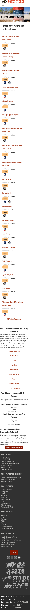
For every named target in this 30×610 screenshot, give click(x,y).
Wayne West (6, 288)
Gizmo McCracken (8, 220)
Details (5, 45)
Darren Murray (7, 207)
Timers (14, 379)
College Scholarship (7, 469)
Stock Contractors (14, 351)
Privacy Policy (6, 597)
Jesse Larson (6, 149)
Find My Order (5, 458)
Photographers (14, 384)
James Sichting (7, 57)
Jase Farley (6, 234)
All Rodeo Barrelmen (14, 319)
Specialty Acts (14, 374)
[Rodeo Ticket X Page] (15, 557)
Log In (14, 552)
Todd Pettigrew (7, 261)
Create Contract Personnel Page (11, 478)
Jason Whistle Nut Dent (10, 87)
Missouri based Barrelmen (12, 162)
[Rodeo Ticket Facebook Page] (12, 557)
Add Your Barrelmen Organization (14, 447)
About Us (4, 515)
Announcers (14, 370)
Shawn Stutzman (7, 101)
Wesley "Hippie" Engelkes (10, 115)
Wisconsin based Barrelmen (12, 302)
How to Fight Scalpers (8, 543)
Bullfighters (14, 356)
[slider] (5, 43)
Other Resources (14, 388)
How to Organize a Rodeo (9, 537)
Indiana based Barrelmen (11, 53)
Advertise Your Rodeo (8, 545)
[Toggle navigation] (3, 5)
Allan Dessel (6, 74)
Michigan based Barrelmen (12, 128)
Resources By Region (7, 507)
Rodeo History (5, 467)
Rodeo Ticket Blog (6, 547)
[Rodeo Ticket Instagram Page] (8, 557)
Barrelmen (14, 365)
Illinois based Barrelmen (11, 36)
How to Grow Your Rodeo (9, 539)
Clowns (14, 360)
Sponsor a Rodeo (6, 481)
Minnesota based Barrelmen (12, 145)
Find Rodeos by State (7, 462)
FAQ (2, 523)
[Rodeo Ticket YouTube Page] (19, 557)
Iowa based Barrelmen (10, 70)
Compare (4, 519)
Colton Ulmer (6, 179)
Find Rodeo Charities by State (10, 464)
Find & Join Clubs (6, 466)
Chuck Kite (6, 166)
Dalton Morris (6, 193)
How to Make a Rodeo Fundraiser (11, 541)
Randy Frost (6, 132)
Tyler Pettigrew (7, 275)
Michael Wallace (7, 40)
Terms (4, 599)
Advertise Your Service (8, 480)
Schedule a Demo (6, 527)
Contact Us (4, 525)
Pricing (3, 521)
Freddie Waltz (7, 305)
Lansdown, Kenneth (8, 247)
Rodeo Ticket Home (7, 529)
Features (3, 517)
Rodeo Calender (6, 460)
